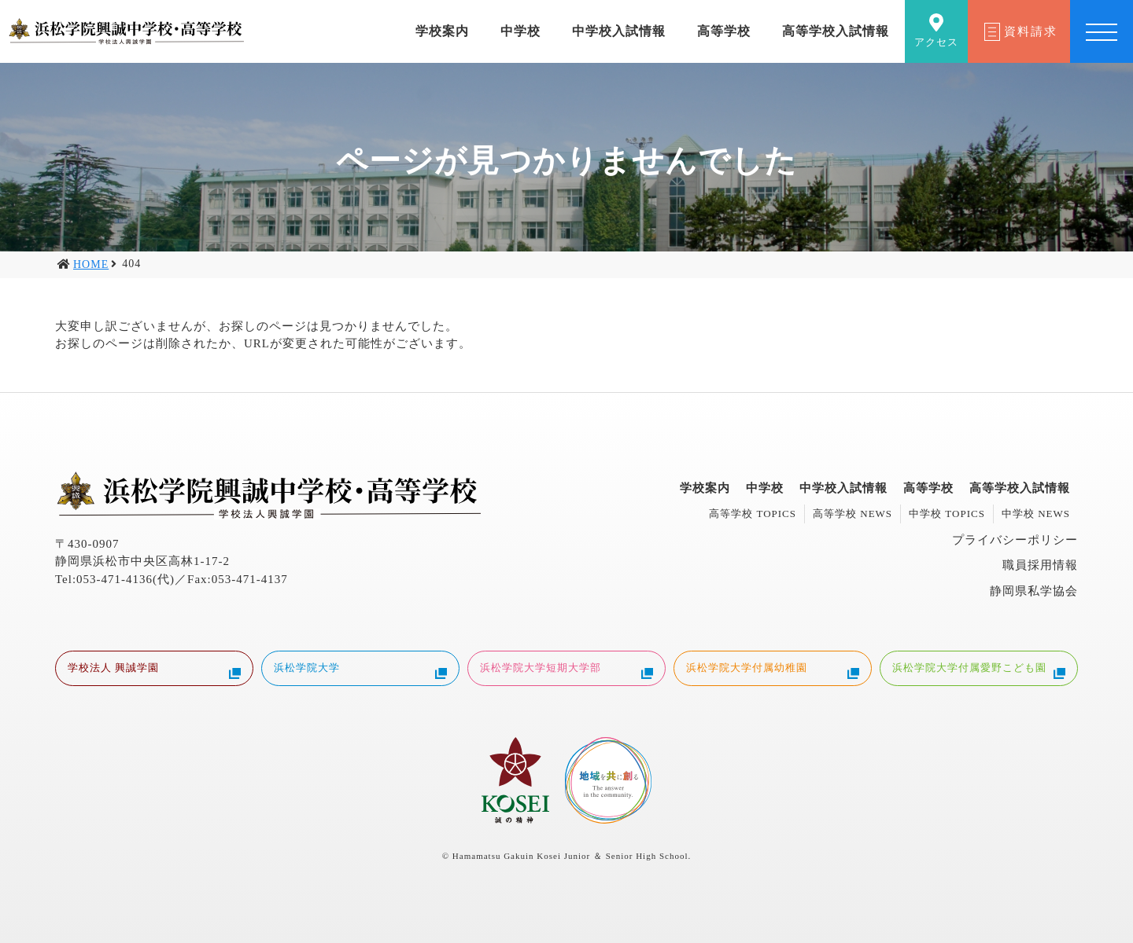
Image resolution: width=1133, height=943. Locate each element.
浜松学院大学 (360, 670)
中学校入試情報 (619, 31)
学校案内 (442, 31)
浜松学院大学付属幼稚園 (772, 670)
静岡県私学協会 (1034, 591)
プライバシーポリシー (1015, 540)
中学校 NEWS (1036, 513)
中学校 (520, 31)
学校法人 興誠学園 (154, 670)
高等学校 (724, 31)
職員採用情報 (1040, 565)
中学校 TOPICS (947, 513)
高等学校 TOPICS (752, 513)
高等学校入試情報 (835, 31)
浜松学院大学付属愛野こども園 (978, 670)
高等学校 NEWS (852, 513)
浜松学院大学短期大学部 (566, 670)
